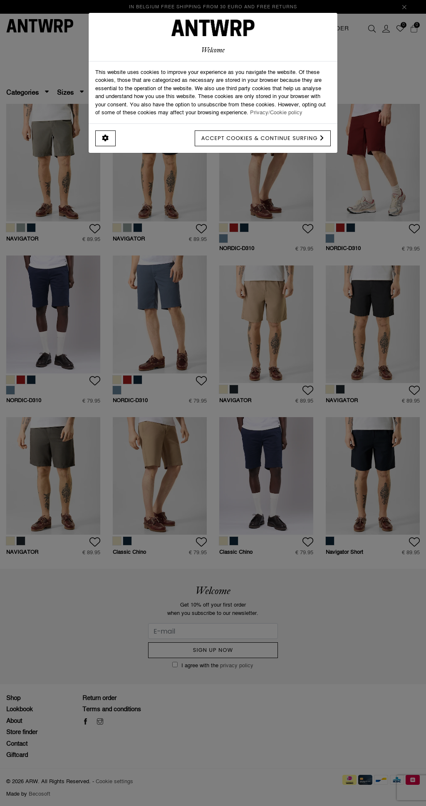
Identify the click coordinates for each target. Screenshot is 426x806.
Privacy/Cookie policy (276, 112)
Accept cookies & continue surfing (262, 138)
